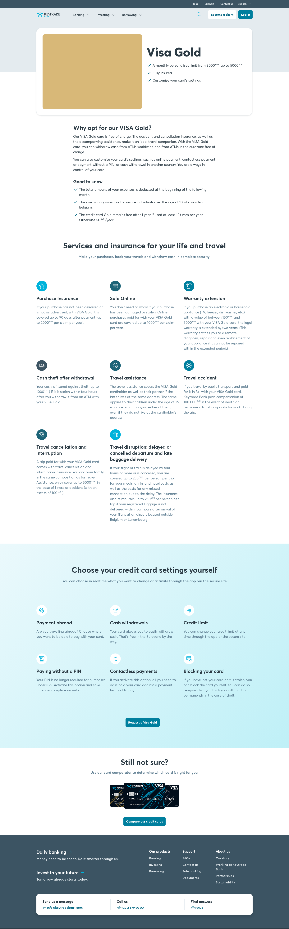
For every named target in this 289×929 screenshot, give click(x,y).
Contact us (226, 4)
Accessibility (211, 915)
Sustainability (225, 856)
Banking (155, 832)
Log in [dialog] (245, 14)
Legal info (145, 916)
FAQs (186, 832)
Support (209, 4)
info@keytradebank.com (63, 881)
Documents (190, 851)
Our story (222, 832)
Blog (196, 4)
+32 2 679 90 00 (130, 881)
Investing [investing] (106, 15)
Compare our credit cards (144, 795)
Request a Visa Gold (142, 722)
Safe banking (191, 845)
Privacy (162, 915)
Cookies (179, 915)
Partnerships (225, 849)
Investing (155, 838)
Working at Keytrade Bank (231, 840)
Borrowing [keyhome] (132, 15)
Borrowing (156, 845)
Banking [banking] (81, 15)
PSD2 (193, 915)
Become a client (222, 14)
